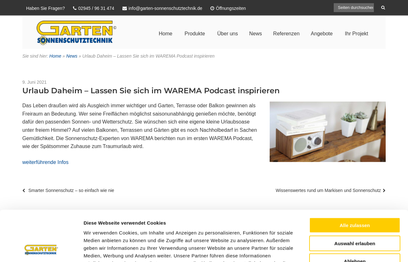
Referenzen (286, 33)
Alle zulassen (354, 178)
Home (165, 33)
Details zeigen (339, 249)
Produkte (195, 33)
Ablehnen (355, 213)
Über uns (227, 33)
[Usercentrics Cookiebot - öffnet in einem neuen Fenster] (41, 249)
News (255, 33)
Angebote (322, 33)
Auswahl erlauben (354, 196)
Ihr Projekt (356, 33)
